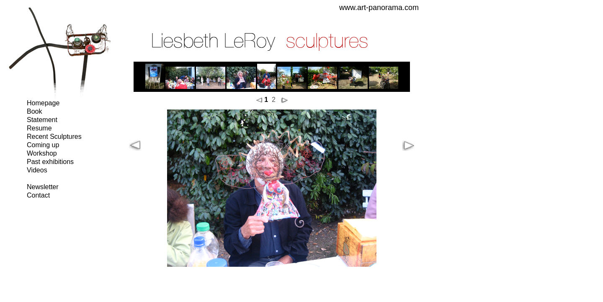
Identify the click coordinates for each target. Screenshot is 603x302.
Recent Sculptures (54, 136)
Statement (42, 119)
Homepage (43, 103)
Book (34, 111)
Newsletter (43, 186)
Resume (39, 128)
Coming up (43, 144)
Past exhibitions (50, 161)
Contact (38, 195)
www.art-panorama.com (379, 7)
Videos (37, 170)
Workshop (42, 153)
